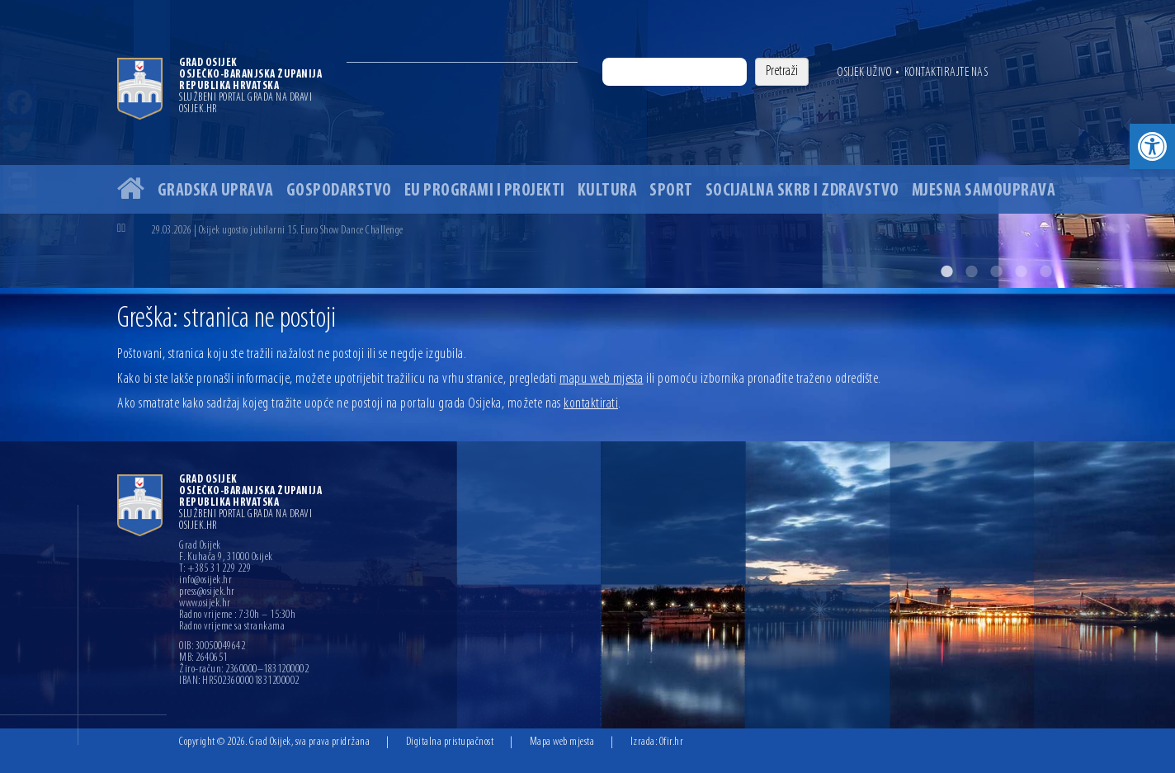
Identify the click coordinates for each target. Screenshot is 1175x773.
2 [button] (971, 271)
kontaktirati (591, 404)
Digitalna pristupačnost (450, 742)
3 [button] (996, 271)
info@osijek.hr (205, 581)
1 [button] (946, 271)
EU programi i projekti (484, 191)
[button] (1152, 146)
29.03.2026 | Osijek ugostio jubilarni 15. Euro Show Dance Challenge (277, 230)
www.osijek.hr (205, 604)
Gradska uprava (216, 191)
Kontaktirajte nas (946, 72)
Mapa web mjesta (562, 742)
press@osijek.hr (207, 592)
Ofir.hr (671, 742)
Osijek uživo (864, 72)
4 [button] (1020, 271)
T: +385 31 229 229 (215, 569)
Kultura (608, 191)
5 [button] (1045, 271)
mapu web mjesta (601, 379)
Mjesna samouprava (984, 191)
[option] (587, 144)
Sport (671, 191)
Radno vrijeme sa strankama (232, 627)
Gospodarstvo (339, 191)
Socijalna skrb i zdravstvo (802, 191)
